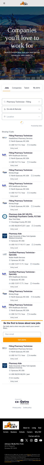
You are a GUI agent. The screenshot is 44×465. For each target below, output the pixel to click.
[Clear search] (39, 101)
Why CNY (38, 432)
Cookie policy (27, 407)
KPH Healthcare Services (18, 156)
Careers (30, 432)
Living (34, 428)
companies (17, 88)
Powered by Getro (36, 126)
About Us (26, 428)
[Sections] (4, 3)
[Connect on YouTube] (40, 440)
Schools (22, 432)
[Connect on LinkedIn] (36, 440)
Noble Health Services (17, 257)
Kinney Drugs (14, 173)
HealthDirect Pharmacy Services (20, 138)
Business (14, 432)
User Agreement (20, 460)
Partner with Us (34, 436)
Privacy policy (17, 407)
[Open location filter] (39, 116)
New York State (14, 219)
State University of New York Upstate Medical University (22, 237)
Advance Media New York (14, 444)
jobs (7, 88)
